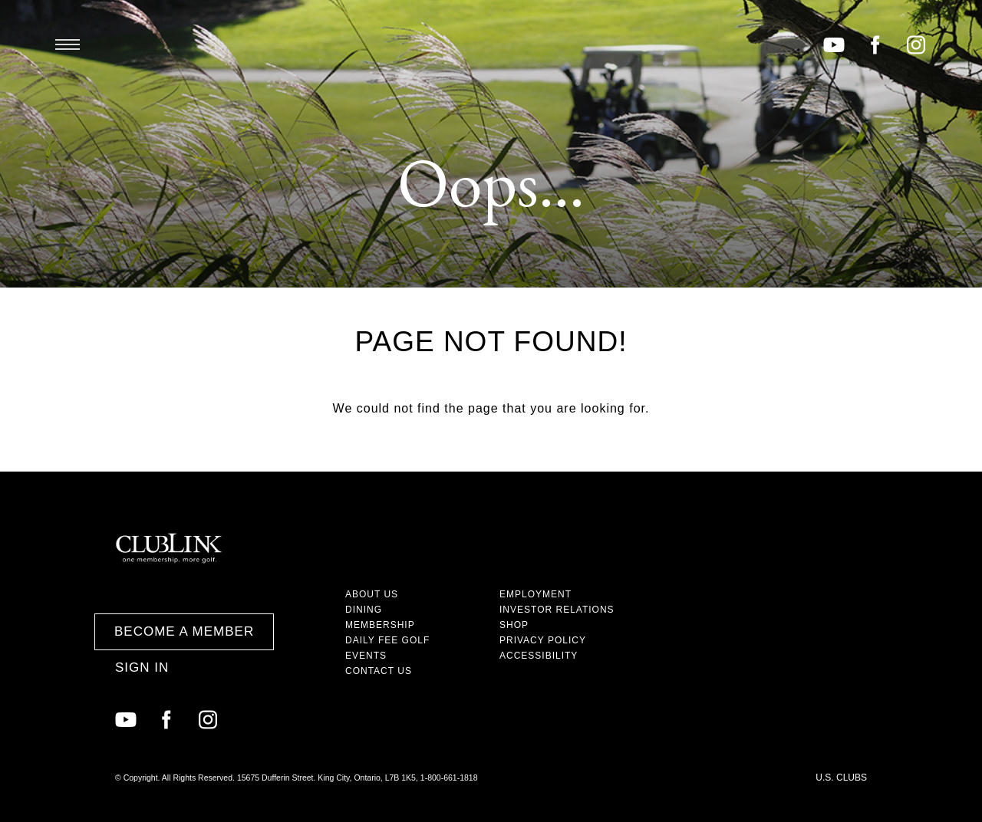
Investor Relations (557, 609)
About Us (371, 594)
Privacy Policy (542, 640)
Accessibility (538, 655)
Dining (363, 609)
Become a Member (184, 631)
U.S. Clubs (841, 777)
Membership (380, 625)
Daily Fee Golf (387, 640)
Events (366, 655)
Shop (514, 625)
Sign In (142, 667)
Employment (535, 594)
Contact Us (378, 671)
